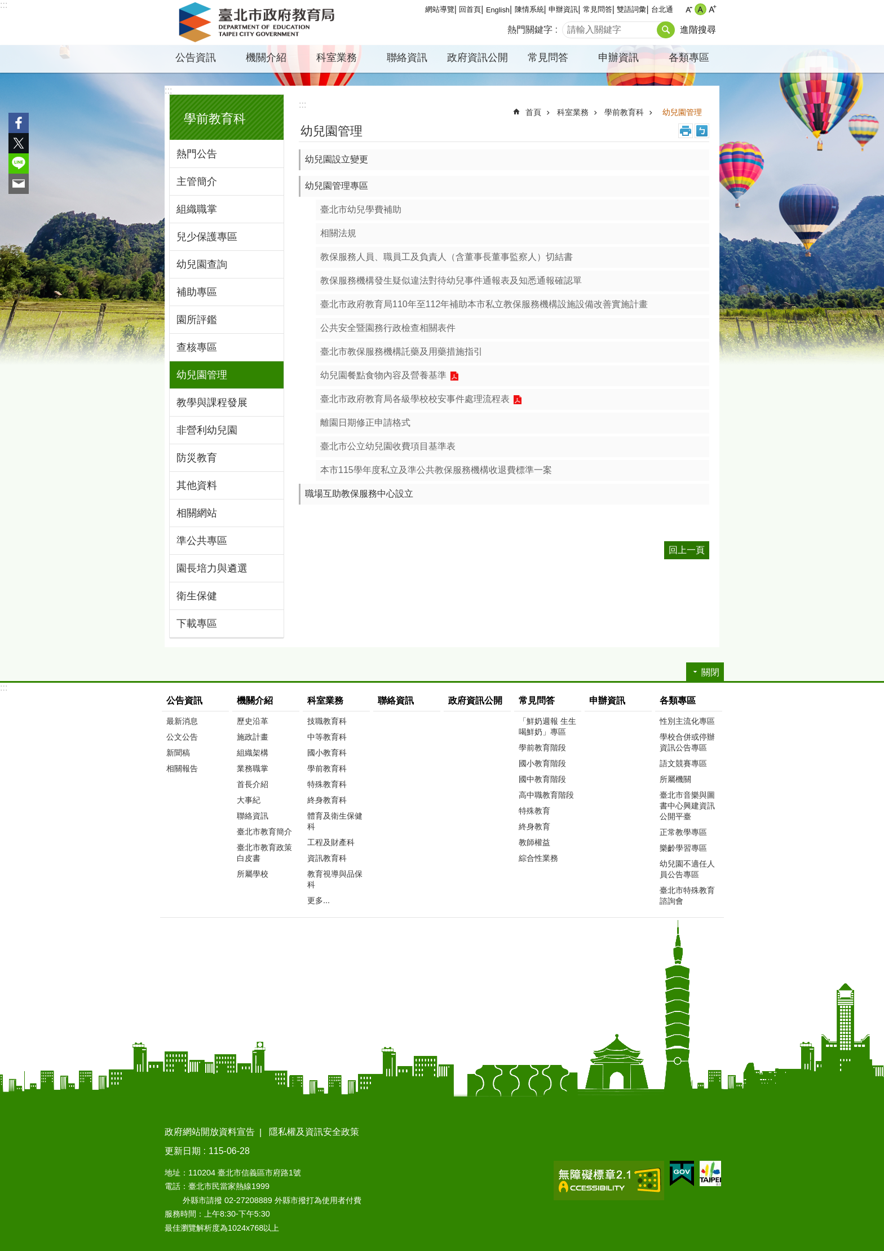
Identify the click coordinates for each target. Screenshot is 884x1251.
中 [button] (700, 9)
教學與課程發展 (211, 402)
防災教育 (196, 457)
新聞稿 (178, 752)
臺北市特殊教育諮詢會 (687, 895)
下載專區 (196, 623)
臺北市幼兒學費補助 (360, 209)
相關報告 (182, 768)
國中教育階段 (542, 779)
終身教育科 (327, 799)
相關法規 (338, 233)
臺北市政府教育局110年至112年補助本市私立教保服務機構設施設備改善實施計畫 (484, 304)
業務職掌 (252, 768)
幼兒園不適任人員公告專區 (687, 869)
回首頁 (470, 9)
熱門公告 (196, 154)
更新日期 (183, 1151)
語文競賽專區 (683, 763)
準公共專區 (201, 540)
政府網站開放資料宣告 (210, 1132)
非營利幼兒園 (206, 430)
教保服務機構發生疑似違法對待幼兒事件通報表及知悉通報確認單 (451, 280)
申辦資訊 (563, 9)
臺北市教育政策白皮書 (264, 853)
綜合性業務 (538, 858)
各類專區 (689, 57)
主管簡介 (196, 181)
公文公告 (182, 736)
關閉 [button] (710, 672)
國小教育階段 (542, 763)
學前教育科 (215, 119)
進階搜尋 (698, 29)
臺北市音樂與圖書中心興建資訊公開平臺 (687, 805)
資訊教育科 (327, 858)
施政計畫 (252, 736)
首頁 (533, 112)
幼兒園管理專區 (336, 186)
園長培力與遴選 (211, 568)
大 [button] (712, 9)
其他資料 (196, 485)
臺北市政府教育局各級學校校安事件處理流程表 (415, 399)
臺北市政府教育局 (258, 22)
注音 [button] (702, 130)
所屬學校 (252, 873)
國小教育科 (327, 752)
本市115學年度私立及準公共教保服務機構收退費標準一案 (436, 470)
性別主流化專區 (687, 721)
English (498, 10)
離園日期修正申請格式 (365, 422)
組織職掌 (196, 209)
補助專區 (196, 292)
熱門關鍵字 (529, 29)
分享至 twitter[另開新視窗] (18, 143)
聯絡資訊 (407, 57)
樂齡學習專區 (683, 847)
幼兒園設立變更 (336, 159)
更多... (318, 900)
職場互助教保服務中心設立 (359, 493)
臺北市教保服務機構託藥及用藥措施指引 (401, 351)
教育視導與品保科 (335, 879)
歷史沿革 (252, 721)
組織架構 (252, 752)
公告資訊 (195, 57)
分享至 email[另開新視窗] (18, 184)
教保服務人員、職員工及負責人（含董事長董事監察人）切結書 (446, 257)
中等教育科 (327, 736)
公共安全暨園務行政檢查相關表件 (388, 328)
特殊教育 (534, 810)
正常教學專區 (683, 832)
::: (3, 5)
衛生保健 (196, 596)
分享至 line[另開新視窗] (18, 163)
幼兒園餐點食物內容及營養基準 (383, 375)
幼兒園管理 (201, 375)
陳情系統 (529, 9)
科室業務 (336, 57)
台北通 (662, 9)
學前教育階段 (542, 747)
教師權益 (534, 842)
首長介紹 (252, 784)
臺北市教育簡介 (264, 831)
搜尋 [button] (666, 29)
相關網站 (196, 513)
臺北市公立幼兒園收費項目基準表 (388, 446)
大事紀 (248, 799)
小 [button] (689, 9)
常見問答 (597, 9)
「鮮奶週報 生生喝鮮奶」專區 (547, 726)
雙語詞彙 (631, 9)
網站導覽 (439, 9)
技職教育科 (327, 721)
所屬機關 (675, 779)
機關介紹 (266, 57)
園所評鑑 (196, 319)
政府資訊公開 (477, 57)
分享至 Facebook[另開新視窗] (18, 123)
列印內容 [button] (685, 130)
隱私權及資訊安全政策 (314, 1132)
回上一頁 (687, 550)
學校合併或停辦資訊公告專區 (687, 742)
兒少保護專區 (206, 236)
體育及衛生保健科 (335, 821)
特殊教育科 (327, 784)
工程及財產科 (331, 842)
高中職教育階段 (546, 794)
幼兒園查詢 (201, 264)
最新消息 (182, 721)
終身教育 (534, 826)
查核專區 (196, 347)
